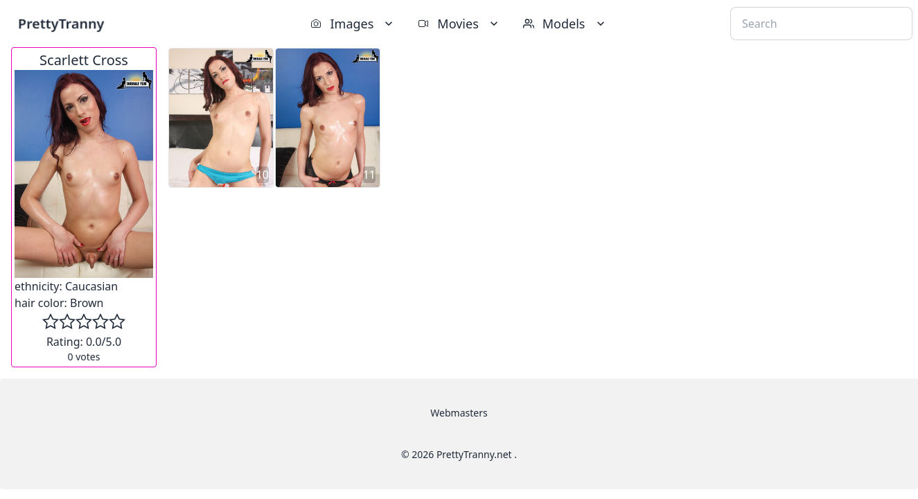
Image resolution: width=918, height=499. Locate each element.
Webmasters (458, 412)
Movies (459, 23)
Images (353, 23)
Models (565, 23)
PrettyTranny (61, 23)
